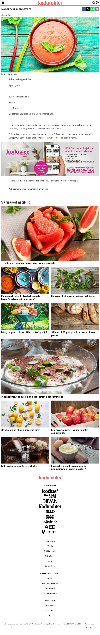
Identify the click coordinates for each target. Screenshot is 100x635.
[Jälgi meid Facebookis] (50, 615)
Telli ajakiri (50, 588)
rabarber (31, 189)
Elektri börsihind (50, 593)
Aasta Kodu (50, 566)
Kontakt (50, 610)
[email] (97, 9)
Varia (50, 561)
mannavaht (42, 189)
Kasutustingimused (50, 583)
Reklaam (50, 605)
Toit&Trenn (50, 556)
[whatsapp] (92, 9)
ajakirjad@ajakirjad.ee (51, 624)
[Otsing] (93, 2)
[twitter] (88, 9)
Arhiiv (50, 578)
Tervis (50, 546)
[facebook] (84, 9)
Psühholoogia (50, 551)
